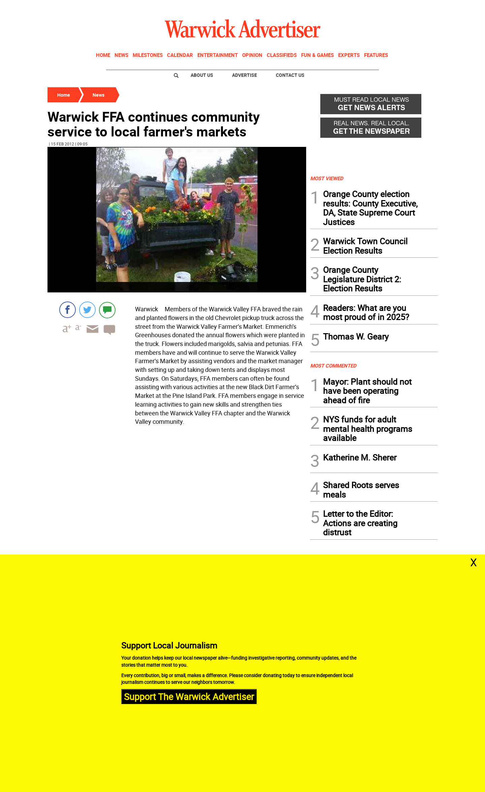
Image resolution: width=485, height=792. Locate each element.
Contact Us (290, 75)
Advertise (244, 75)
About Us (202, 75)
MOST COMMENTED (333, 365)
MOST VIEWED (326, 178)
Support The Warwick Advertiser (189, 696)
